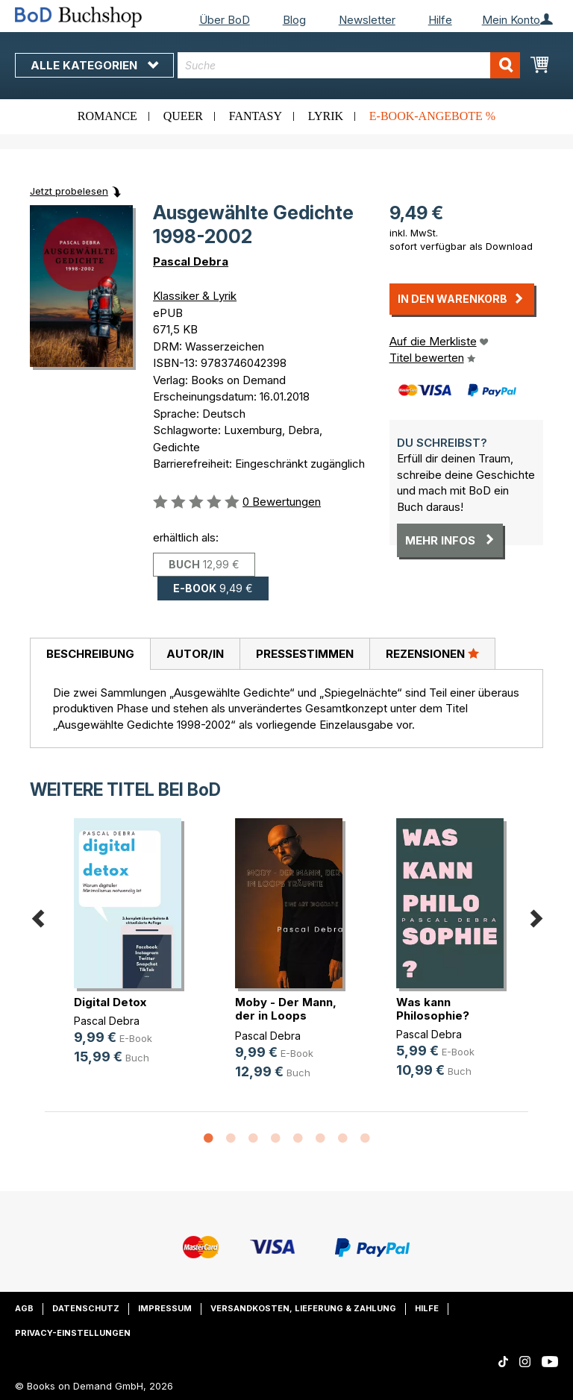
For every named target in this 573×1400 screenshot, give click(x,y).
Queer (183, 116)
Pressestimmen (305, 654)
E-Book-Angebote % (432, 116)
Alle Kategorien (94, 65)
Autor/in (195, 654)
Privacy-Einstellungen (73, 1333)
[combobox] (349, 65)
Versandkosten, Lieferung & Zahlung (303, 1308)
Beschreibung (90, 654)
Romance (107, 116)
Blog (294, 20)
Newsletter (367, 20)
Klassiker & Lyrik (195, 296)
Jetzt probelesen (69, 191)
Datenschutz (85, 1308)
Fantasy (255, 116)
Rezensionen (432, 653)
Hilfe (440, 20)
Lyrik (325, 116)
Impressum (165, 1308)
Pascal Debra (190, 261)
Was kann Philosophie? (432, 1009)
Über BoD (224, 20)
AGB (24, 1308)
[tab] (90, 654)
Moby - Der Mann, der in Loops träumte (285, 1015)
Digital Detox (110, 1002)
